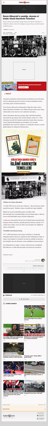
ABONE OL (6, 29)
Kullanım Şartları (6, 404)
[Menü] (4, 2)
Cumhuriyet (7, 220)
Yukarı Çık (41, 405)
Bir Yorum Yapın (24, 299)
